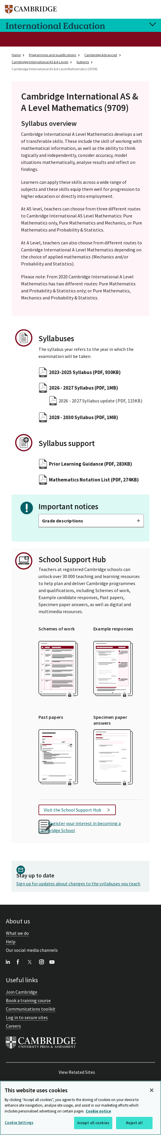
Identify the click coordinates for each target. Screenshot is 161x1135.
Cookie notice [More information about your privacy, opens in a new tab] (98, 1111)
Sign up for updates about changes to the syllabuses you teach (78, 884)
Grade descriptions (62, 521)
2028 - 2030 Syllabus (83, 417)
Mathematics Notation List (94, 479)
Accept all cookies (93, 1123)
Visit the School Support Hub (72, 810)
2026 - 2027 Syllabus (83, 388)
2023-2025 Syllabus (85, 372)
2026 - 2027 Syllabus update (100, 401)
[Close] (151, 1090)
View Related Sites (77, 1072)
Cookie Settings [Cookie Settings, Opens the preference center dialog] (19, 1122)
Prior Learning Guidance (90, 464)
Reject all (134, 1123)
